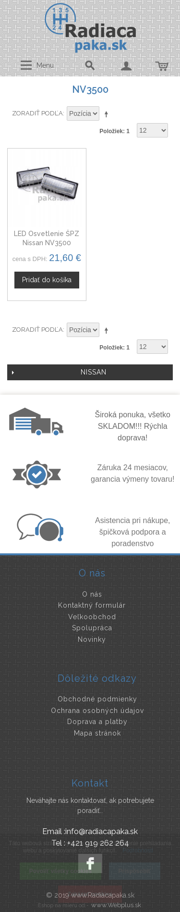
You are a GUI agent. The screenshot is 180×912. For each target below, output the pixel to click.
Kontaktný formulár (92, 605)
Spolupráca (92, 628)
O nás (92, 594)
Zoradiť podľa (37, 113)
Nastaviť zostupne (108, 114)
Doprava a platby (97, 721)
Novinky (92, 639)
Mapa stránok (97, 733)
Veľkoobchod (92, 617)
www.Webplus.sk (116, 905)
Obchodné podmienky (97, 699)
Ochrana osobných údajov (97, 710)
